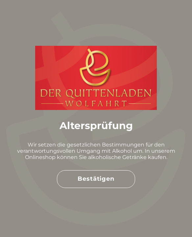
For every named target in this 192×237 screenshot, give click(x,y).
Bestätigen (96, 178)
